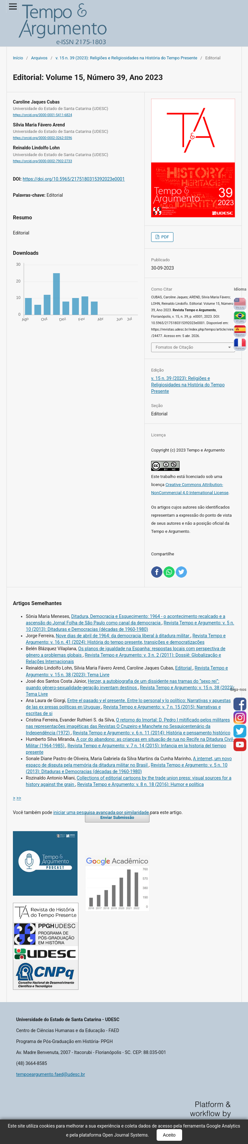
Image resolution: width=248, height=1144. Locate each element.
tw (239, 731)
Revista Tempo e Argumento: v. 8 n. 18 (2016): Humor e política (140, 784)
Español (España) (239, 331)
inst (239, 718)
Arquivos (39, 57)
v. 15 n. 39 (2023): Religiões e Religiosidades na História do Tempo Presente (126, 57)
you (239, 745)
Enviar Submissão (117, 817)
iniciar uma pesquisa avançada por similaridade (101, 812)
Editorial (183, 668)
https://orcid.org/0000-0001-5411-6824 (42, 115)
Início (18, 57)
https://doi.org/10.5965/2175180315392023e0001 (74, 179)
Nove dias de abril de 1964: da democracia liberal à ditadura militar (123, 635)
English (239, 304)
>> (18, 798)
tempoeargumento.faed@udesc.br (50, 1074)
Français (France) (239, 345)
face (239, 704)
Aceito (169, 1135)
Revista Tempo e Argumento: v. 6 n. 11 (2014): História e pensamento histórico (152, 732)
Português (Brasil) (239, 317)
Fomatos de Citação (174, 347)
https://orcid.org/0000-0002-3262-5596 (42, 138)
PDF (164, 236)
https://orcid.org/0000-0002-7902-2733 (42, 161)
